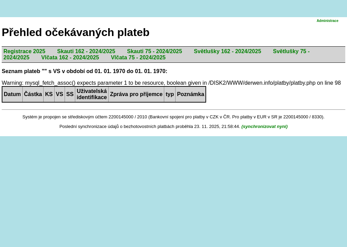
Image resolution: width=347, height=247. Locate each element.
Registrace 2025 (24, 51)
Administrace (327, 21)
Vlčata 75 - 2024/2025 (138, 57)
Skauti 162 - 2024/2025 (86, 51)
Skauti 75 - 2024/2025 (154, 51)
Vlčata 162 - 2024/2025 (70, 57)
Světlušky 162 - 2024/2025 (227, 51)
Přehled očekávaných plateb (75, 32)
